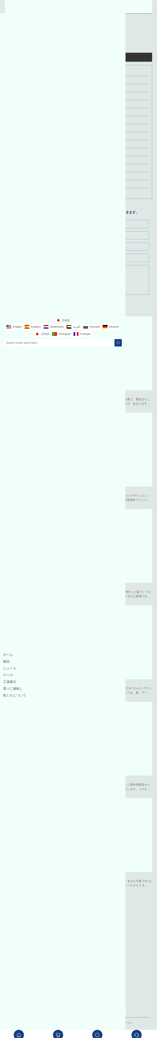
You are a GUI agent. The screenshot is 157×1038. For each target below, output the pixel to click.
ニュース (9, 668)
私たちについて (14, 695)
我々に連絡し (13, 688)
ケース (8, 675)
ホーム (8, 654)
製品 (6, 661)
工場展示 (9, 682)
